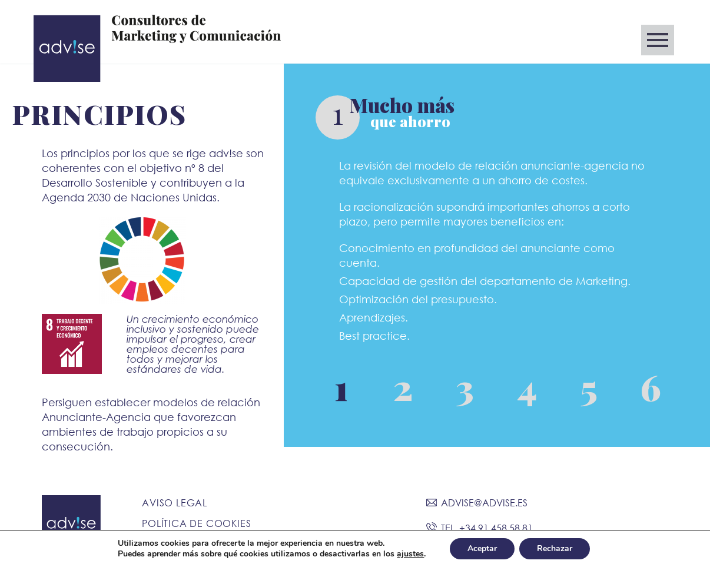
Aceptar (482, 548)
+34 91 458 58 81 (496, 528)
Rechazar (554, 548)
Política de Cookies (196, 523)
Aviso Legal (174, 502)
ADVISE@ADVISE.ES (484, 502)
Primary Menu (657, 40)
